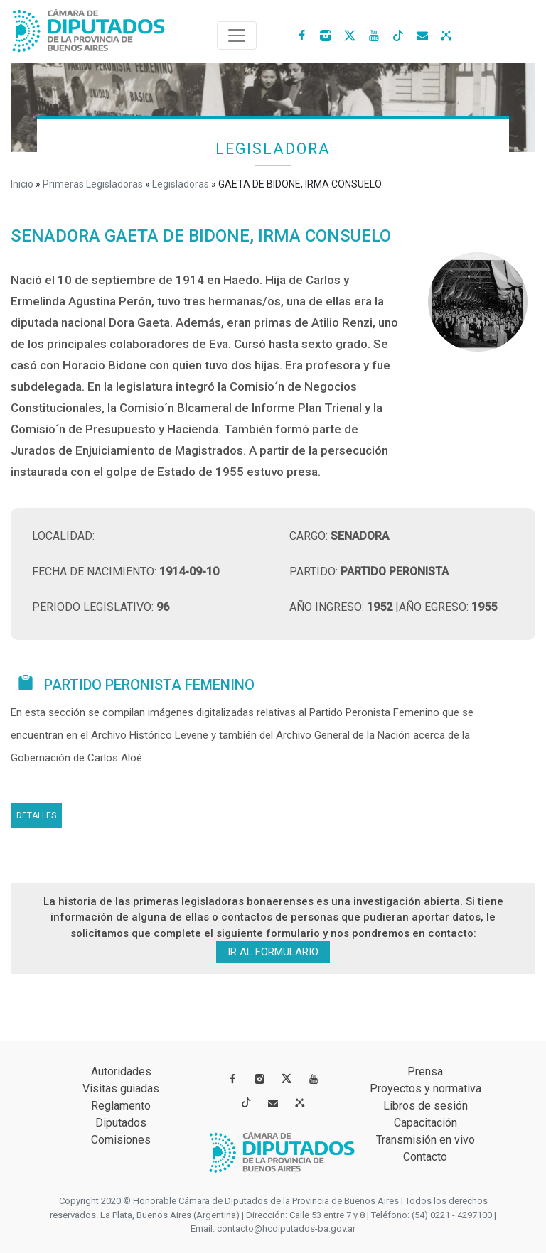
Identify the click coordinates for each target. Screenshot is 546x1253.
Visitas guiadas (120, 1088)
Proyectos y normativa (425, 1088)
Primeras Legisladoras (93, 184)
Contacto (425, 1157)
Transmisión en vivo (425, 1139)
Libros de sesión (425, 1105)
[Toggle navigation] (237, 35)
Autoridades (121, 1071)
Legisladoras (180, 184)
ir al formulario (273, 951)
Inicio (22, 184)
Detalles (36, 815)
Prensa (425, 1071)
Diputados (120, 1122)
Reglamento (121, 1105)
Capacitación (425, 1122)
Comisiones (121, 1139)
